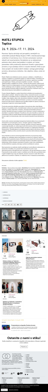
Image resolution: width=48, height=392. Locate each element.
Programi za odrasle (30, 372)
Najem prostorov (29, 357)
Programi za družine (30, 370)
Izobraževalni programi (34, 1)
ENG (41, 1)
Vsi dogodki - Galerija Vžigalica (8, 320)
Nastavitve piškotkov (13, 389)
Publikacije (28, 367)
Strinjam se (4, 389)
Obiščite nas (38, 4)
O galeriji (33, 4)
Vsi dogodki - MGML (19, 320)
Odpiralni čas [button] (6, 195)
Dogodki (10, 4)
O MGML (6, 1)
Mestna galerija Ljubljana (23, 378)
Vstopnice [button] (5, 198)
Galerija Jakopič (36, 378)
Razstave (6, 4)
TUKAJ (25, 160)
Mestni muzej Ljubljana (7, 378)
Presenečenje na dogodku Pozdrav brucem (23, 325)
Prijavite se (24, 346)
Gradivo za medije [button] (7, 201)
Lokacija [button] (4, 192)
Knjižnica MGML (29, 358)
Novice (14, 4)
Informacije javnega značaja (31, 361)
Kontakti (10, 1)
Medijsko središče (15, 1)
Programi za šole (29, 369)
